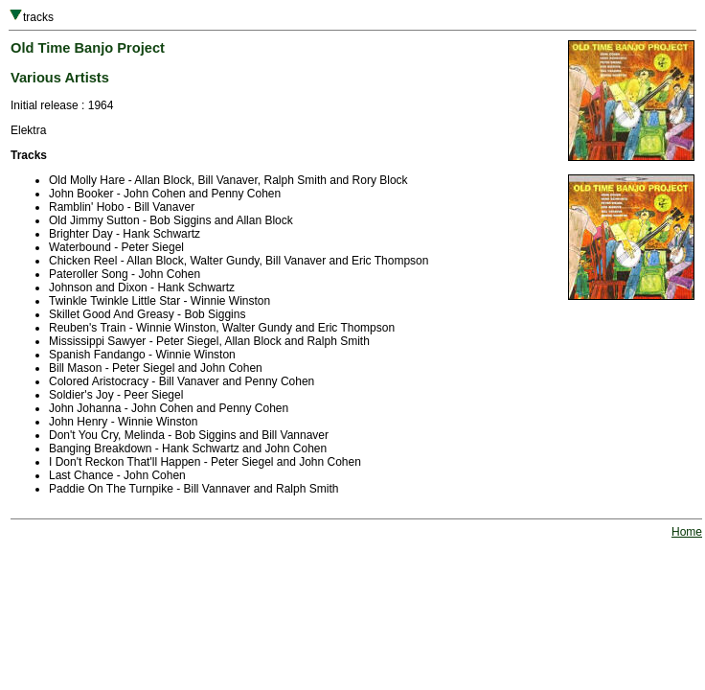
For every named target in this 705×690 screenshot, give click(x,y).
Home (686, 532)
